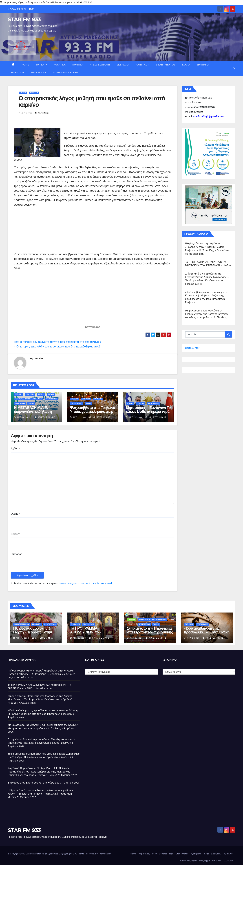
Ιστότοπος (16, 554)
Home (25, 64)
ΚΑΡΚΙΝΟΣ (43, 113)
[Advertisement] (40, 228)
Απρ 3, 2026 (79, 638)
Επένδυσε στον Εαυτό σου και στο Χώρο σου (33, 782)
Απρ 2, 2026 (193, 638)
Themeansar (104, 854)
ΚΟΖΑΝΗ (41, 394)
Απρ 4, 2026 (22, 638)
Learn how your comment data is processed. (86, 583)
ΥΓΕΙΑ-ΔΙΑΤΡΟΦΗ (100, 64)
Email (15, 533)
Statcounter (192, 347)
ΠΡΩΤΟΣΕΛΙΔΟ (51, 399)
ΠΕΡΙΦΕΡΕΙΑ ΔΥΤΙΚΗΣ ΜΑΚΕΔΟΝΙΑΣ (28, 399)
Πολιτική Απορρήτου (188, 861)
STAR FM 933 (24, 19)
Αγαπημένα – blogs (66, 72)
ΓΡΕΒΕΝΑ (74, 399)
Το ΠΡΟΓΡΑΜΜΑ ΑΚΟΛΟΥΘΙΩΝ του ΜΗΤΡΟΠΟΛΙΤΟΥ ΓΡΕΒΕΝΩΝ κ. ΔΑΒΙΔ (87, 634)
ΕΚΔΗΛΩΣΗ (123, 64)
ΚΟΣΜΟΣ (23, 93)
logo (186, 64)
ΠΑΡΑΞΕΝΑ (34, 93)
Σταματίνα (38, 358)
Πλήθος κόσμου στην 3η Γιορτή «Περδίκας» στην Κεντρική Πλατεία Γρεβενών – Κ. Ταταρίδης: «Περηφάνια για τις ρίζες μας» (41, 674)
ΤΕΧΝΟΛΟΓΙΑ (20, 403)
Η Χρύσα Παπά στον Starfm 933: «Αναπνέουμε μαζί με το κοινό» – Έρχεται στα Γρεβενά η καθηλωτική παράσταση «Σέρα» (41, 794)
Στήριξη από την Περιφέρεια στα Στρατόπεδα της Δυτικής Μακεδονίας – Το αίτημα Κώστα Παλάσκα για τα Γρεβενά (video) (40, 699)
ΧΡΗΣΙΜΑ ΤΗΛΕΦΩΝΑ (222, 861)
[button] (234, 68)
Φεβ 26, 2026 (24, 417)
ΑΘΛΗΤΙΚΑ (60, 64)
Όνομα (15, 513)
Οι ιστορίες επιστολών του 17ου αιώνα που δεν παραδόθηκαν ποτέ (57, 346)
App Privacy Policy (148, 854)
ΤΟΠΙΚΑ (41, 64)
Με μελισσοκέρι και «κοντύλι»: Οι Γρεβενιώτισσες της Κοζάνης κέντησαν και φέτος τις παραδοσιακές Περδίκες (206, 314)
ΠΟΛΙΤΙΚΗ (77, 64)
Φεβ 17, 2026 (79, 417)
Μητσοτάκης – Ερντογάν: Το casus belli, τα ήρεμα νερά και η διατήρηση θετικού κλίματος (148, 413)
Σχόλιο (15, 448)
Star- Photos (165, 64)
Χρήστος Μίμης (44, 417)
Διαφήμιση (203, 64)
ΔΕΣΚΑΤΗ (18, 394)
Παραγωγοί (17, 72)
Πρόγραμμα (38, 72)
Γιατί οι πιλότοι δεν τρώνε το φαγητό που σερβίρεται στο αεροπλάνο (57, 341)
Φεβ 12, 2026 (136, 417)
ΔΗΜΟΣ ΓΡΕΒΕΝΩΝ (21, 624)
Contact (142, 64)
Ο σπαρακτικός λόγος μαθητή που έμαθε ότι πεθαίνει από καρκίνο (92, 101)
